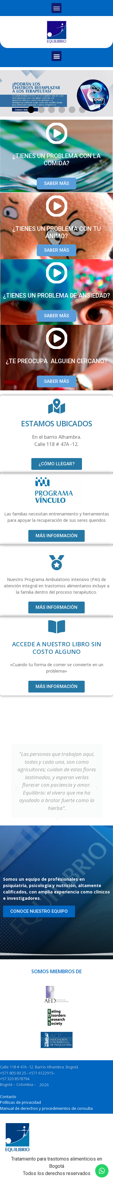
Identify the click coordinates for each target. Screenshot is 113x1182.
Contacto (8, 1096)
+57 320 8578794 (14, 1078)
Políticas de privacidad (20, 1102)
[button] (56, 8)
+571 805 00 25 (13, 1073)
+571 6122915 (41, 1073)
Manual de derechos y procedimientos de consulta (46, 1108)
